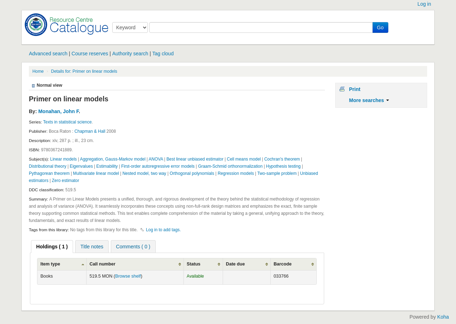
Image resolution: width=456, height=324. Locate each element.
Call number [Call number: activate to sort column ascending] (102, 264)
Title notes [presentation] (92, 246)
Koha (443, 317)
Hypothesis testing (283, 166)
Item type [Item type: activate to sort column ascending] (50, 264)
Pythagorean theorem (49, 173)
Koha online (64, 24)
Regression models (236, 173)
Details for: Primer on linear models (84, 71)
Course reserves (90, 53)
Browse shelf (128, 276)
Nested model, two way (144, 173)
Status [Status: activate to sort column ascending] (194, 264)
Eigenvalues (81, 166)
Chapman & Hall (89, 131)
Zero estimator (65, 180)
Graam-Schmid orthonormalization (230, 166)
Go (380, 27)
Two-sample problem (276, 173)
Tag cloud (163, 53)
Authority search (130, 53)
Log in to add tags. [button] (163, 229)
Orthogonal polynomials (192, 173)
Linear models (63, 159)
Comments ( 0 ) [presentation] (133, 246)
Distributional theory (47, 166)
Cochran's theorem (282, 159)
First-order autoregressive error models (158, 166)
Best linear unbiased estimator (194, 159)
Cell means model (244, 159)
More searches (369, 100)
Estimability (107, 166)
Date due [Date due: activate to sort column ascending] (235, 264)
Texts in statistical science (67, 122)
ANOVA (156, 159)
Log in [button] (424, 4)
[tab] (52, 246)
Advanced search (48, 53)
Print (355, 89)
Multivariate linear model (96, 173)
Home (38, 71)
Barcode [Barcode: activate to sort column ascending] (282, 264)
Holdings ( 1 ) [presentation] (52, 246)
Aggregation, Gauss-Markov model (113, 159)
